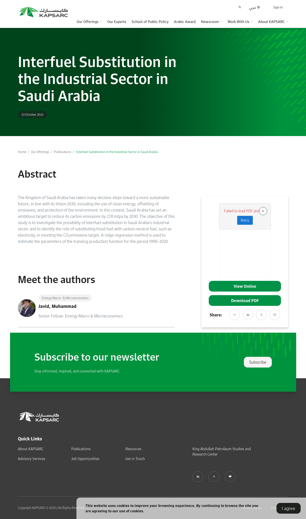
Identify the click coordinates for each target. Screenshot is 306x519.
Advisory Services (31, 458)
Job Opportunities (85, 458)
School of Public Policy (150, 21)
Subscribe (257, 362)
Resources (133, 448)
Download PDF (245, 300)
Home (22, 152)
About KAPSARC (30, 448)
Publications (62, 152)
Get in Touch (135, 458)
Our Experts (116, 21)
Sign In (278, 7)
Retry (245, 220)
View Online (245, 286)
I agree (288, 508)
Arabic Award (185, 21)
